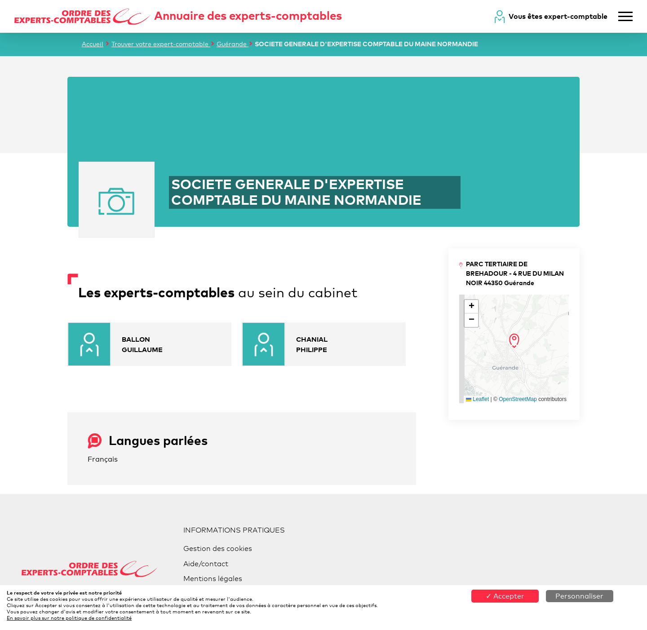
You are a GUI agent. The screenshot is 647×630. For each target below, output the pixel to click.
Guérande (232, 44)
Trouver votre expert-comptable (160, 44)
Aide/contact (205, 564)
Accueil (92, 44)
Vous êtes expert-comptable (558, 16)
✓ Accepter (505, 596)
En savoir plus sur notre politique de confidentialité (69, 618)
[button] (514, 341)
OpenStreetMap (518, 399)
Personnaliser (579, 596)
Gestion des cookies (217, 548)
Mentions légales (212, 578)
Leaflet (477, 399)
